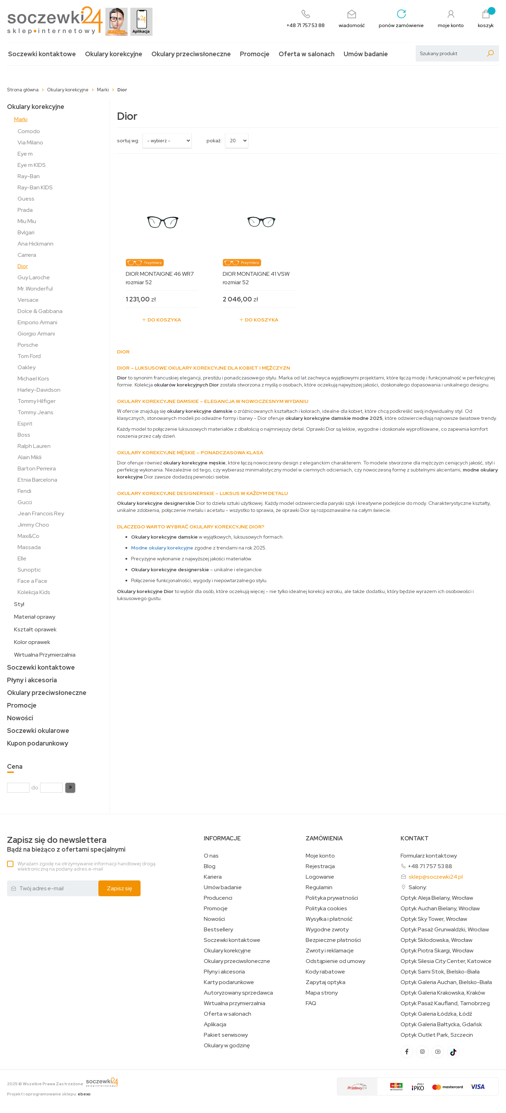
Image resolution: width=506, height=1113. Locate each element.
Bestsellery (218, 929)
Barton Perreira (37, 468)
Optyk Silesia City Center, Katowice (446, 961)
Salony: (418, 887)
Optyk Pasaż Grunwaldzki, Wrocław (445, 929)
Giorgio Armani (36, 333)
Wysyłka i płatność (329, 919)
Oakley (26, 367)
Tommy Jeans (35, 412)
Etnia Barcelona (37, 479)
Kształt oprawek (35, 629)
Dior (23, 266)
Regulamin (319, 887)
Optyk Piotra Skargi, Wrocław (437, 950)
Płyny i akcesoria (32, 680)
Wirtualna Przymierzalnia (45, 654)
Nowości (20, 718)
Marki (20, 119)
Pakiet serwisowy (226, 1035)
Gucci (25, 502)
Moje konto (320, 855)
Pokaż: (214, 140)
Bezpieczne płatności (333, 940)
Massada (29, 547)
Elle (22, 558)
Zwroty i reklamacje (330, 950)
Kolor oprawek (32, 642)
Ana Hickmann (35, 243)
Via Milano (30, 142)
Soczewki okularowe (38, 731)
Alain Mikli (29, 457)
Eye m (25, 153)
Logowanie (320, 876)
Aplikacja (215, 1024)
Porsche (28, 345)
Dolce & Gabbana (40, 311)
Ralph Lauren (34, 446)
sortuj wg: (128, 140)
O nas (211, 855)
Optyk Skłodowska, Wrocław (436, 940)
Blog (209, 866)
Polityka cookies (326, 908)
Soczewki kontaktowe (42, 54)
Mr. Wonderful (35, 288)
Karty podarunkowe (229, 982)
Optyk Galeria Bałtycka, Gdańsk (441, 1024)
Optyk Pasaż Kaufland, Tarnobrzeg (445, 1003)
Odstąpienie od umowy (335, 961)
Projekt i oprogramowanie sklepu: (49, 1094)
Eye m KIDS (32, 165)
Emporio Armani (37, 322)
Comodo (29, 131)
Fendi (24, 491)
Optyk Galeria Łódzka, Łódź (436, 1013)
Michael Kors (33, 378)
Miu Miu (27, 221)
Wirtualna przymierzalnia (234, 1003)
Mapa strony (322, 992)
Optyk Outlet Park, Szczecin (437, 1035)
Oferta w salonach (307, 54)
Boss (24, 434)
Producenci (218, 898)
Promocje (255, 54)
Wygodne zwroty (327, 929)
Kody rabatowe (325, 971)
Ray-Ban (29, 176)
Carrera (27, 255)
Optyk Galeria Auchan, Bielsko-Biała (446, 982)
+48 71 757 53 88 (430, 866)
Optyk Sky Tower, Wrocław (434, 919)
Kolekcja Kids (34, 592)
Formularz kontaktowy (429, 855)
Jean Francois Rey (41, 513)
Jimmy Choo (33, 524)
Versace (28, 300)
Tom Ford (29, 356)
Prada (25, 210)
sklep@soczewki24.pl (436, 876)
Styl (19, 604)
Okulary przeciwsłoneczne (191, 54)
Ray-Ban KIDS (35, 187)
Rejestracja (320, 866)
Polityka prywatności (332, 898)
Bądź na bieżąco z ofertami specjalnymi (66, 844)
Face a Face (32, 581)
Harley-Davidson (39, 389)
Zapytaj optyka (325, 982)
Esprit (25, 423)
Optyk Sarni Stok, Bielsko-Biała (440, 971)
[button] (70, 788)
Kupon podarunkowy (37, 743)
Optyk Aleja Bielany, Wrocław (437, 898)
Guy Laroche (34, 277)
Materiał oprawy (34, 616)
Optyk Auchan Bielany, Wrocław (440, 908)
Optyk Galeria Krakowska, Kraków (443, 992)
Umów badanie (366, 54)
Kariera (213, 876)
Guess (26, 198)
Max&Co (28, 536)
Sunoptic (29, 569)
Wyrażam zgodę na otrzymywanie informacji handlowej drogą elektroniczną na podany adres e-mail (86, 866)
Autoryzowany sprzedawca (238, 992)
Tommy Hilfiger (37, 401)
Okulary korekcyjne (113, 54)
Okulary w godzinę (227, 1045)
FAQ (311, 1003)
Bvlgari (26, 232)
